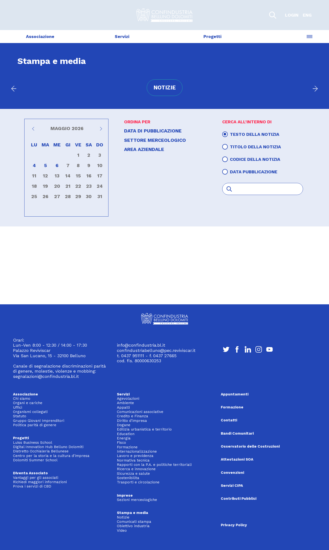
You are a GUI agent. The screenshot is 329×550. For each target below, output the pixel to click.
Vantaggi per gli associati (35, 477)
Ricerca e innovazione (136, 469)
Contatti (229, 420)
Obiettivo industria (133, 526)
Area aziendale (144, 149)
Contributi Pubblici (238, 498)
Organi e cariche (27, 403)
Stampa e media (132, 513)
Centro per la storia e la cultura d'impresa (51, 456)
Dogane (123, 425)
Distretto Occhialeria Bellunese (41, 451)
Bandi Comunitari (237, 433)
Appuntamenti (234, 394)
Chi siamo (21, 398)
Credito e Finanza (132, 416)
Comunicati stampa (134, 521)
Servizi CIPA (232, 485)
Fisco (121, 442)
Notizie (123, 517)
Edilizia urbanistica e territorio (144, 429)
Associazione (40, 36)
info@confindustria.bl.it (141, 345)
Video (122, 530)
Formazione (127, 447)
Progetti (212, 36)
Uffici (17, 407)
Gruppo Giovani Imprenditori (38, 421)
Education (125, 434)
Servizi (122, 36)
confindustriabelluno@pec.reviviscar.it (156, 350)
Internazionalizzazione (137, 451)
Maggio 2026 (67, 128)
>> (100, 130)
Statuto (19, 416)
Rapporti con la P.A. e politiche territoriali (154, 464)
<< (34, 130)
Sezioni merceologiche (137, 500)
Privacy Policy (234, 525)
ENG (307, 15)
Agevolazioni (128, 398)
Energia (124, 438)
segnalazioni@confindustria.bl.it (46, 376)
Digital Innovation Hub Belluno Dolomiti (48, 447)
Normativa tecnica (133, 460)
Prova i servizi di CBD (32, 486)
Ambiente (125, 403)
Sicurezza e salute (133, 473)
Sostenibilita (128, 478)
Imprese (125, 495)
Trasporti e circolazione (138, 482)
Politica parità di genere (34, 425)
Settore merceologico (155, 140)
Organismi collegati (30, 412)
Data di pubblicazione (153, 131)
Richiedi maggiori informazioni (40, 482)
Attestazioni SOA (237, 459)
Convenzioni (232, 472)
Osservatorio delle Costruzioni (250, 446)
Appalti (123, 407)
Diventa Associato (30, 473)
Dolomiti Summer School (35, 460)
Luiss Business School (32, 442)
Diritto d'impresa (132, 421)
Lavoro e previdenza (135, 456)
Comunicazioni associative (140, 412)
